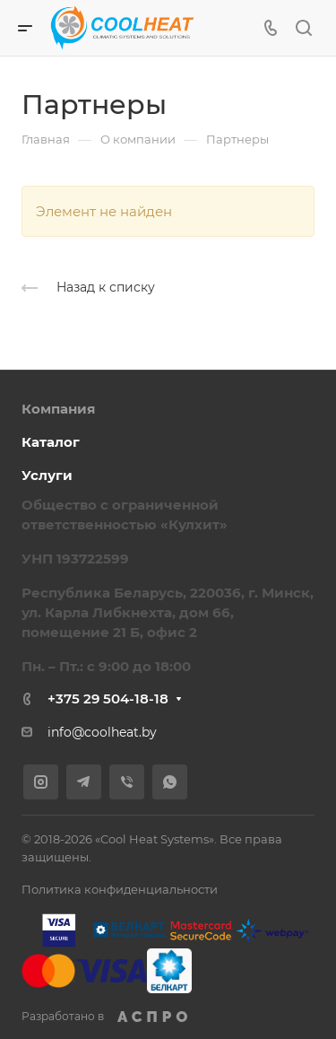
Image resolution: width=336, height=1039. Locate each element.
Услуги (47, 475)
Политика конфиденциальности (120, 889)
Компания (58, 408)
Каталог (51, 441)
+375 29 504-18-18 (107, 698)
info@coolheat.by (102, 732)
